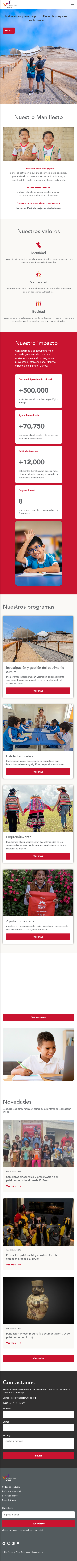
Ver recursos (38, 1017)
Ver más (8, 30)
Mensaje (7, 1435)
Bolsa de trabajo (9, 1500)
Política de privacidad (11, 1491)
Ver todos (38, 1358)
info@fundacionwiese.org (23, 1398)
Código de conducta (11, 1487)
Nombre (7, 1408)
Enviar (38, 1455)
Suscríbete (7, 1508)
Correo (6, 1421)
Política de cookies (10, 1496)
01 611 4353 (19, 1403)
